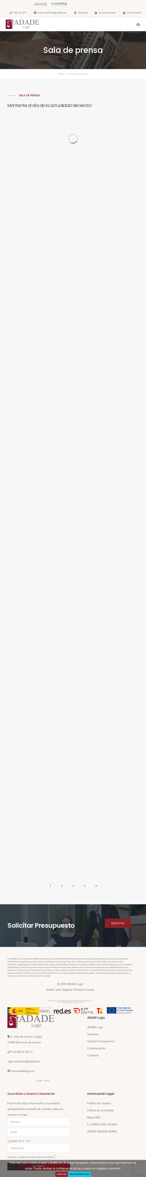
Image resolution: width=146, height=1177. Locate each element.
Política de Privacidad (42, 1157)
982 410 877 (20, 12)
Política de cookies (99, 1103)
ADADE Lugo (95, 1027)
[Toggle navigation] (138, 24)
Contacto (93, 1055)
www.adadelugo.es (22, 1071)
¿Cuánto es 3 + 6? (18, 1141)
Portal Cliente (134, 12)
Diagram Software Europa (78, 989)
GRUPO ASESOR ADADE (102, 1131)
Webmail (83, 12)
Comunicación (96, 1048)
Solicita (117, 923)
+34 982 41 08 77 (22, 1052)
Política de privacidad (100, 1110)
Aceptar (61, 1174)
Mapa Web (93, 1117)
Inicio (61, 74)
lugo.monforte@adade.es (52, 12)
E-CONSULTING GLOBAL (102, 1124)
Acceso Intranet (107, 12)
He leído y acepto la (31, 1157)
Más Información (80, 1174)
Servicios (93, 1034)
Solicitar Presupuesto (100, 1041)
